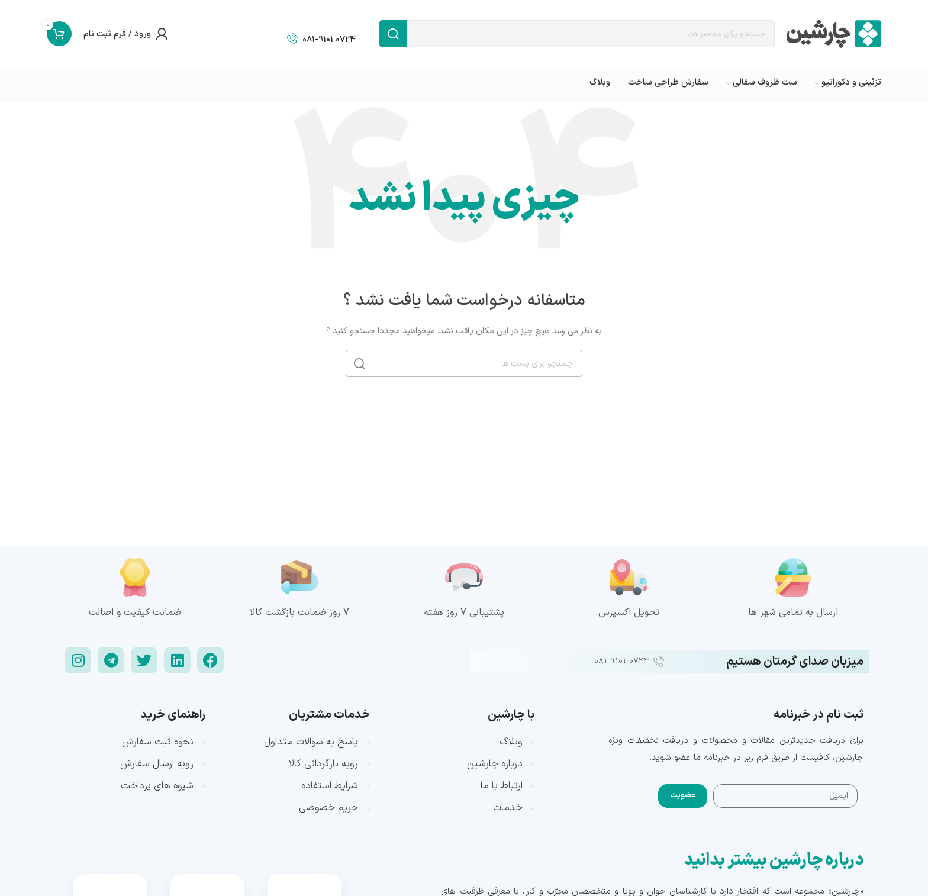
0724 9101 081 (621, 661)
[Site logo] (834, 34)
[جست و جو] (577, 33)
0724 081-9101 (329, 40)
